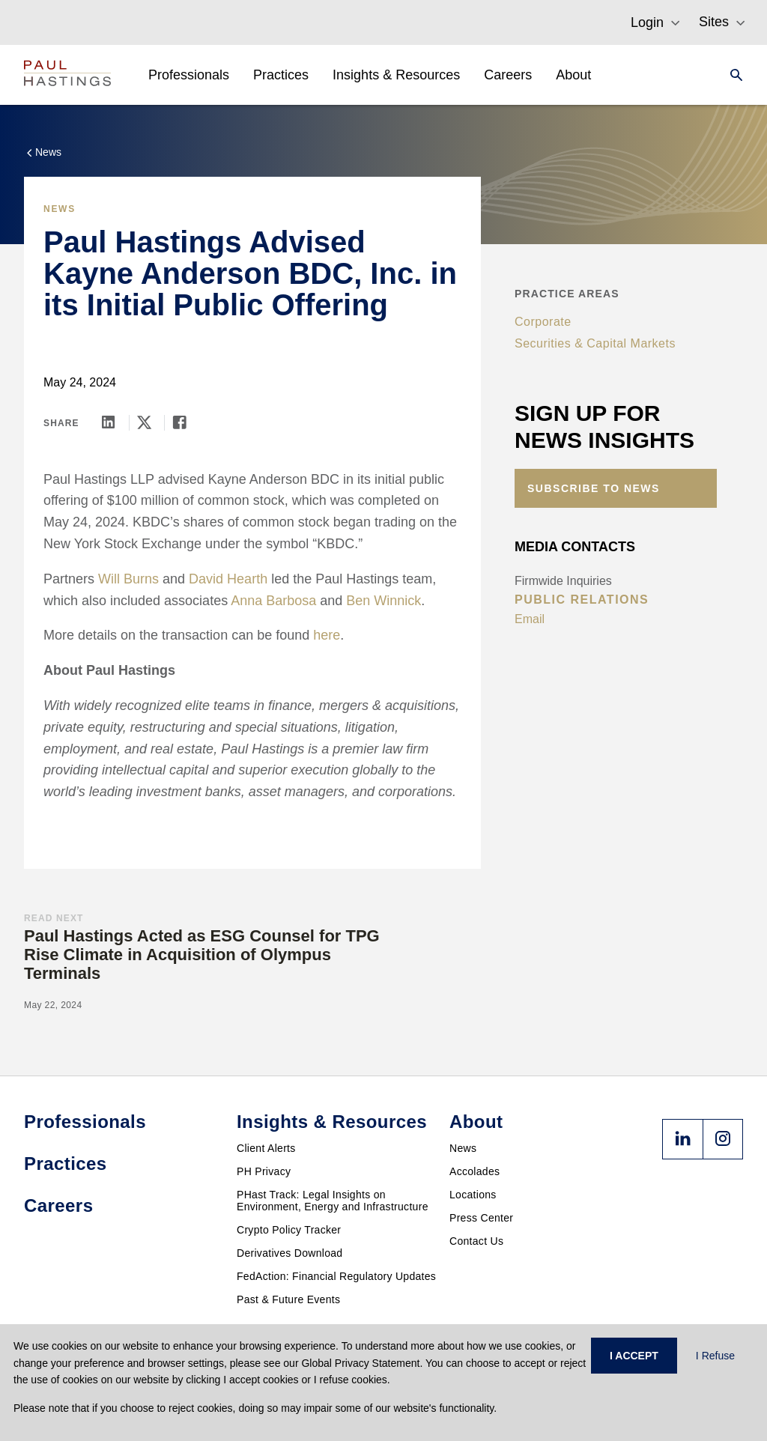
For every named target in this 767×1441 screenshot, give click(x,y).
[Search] (732, 75)
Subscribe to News (593, 488)
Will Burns (128, 578)
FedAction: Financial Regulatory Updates (336, 1276)
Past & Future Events (288, 1299)
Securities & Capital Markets (595, 343)
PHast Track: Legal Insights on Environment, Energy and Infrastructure (332, 1201)
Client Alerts (266, 1148)
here (326, 635)
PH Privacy (264, 1171)
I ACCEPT (634, 1356)
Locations (473, 1195)
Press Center (481, 1218)
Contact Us (476, 1241)
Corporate (543, 321)
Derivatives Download (289, 1253)
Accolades (474, 1171)
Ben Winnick (383, 600)
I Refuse (715, 1356)
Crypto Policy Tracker (289, 1230)
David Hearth (228, 578)
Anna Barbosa (273, 600)
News (462, 1148)
